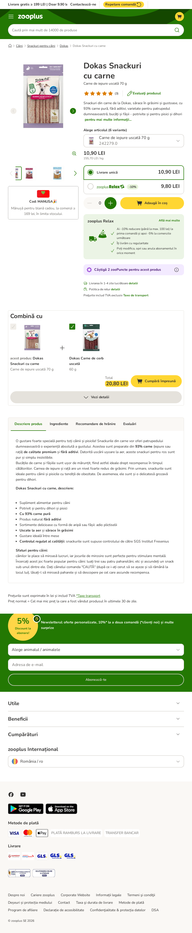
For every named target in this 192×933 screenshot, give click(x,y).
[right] (73, 111)
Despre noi (16, 895)
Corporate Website (75, 895)
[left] (13, 111)
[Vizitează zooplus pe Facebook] (11, 794)
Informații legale (108, 895)
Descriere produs (28, 424)
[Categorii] (11, 17)
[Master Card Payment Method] (28, 834)
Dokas (64, 46)
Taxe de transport (135, 295)
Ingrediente (59, 424)
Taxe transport (89, 595)
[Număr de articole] (100, 203)
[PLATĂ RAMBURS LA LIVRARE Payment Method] (76, 833)
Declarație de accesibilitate (64, 910)
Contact (64, 902)
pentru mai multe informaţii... (108, 119)
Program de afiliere (23, 910)
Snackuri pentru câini (41, 46)
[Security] (19, 874)
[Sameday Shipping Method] (14, 857)
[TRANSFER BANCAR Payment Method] (122, 833)
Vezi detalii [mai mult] (96, 397)
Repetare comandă (123, 5)
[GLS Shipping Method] (42, 857)
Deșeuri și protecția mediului (30, 902)
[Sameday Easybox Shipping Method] (28, 857)
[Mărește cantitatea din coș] (110, 203)
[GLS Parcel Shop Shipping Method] (70, 857)
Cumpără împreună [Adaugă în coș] (159, 381)
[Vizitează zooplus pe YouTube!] (23, 794)
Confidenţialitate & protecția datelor (118, 910)
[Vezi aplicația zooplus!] (26, 813)
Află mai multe (169, 220)
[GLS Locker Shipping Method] (56, 857)
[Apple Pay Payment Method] (42, 834)
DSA (155, 910)
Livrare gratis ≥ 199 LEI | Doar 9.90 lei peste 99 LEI (49, 4)
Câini (19, 46)
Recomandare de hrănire (96, 424)
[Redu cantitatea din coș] (90, 203)
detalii (133, 283)
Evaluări (129, 424)
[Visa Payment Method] (14, 834)
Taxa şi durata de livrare (94, 902)
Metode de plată (131, 902)
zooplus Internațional (33, 749)
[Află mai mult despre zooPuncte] (176, 269)
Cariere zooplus (43, 895)
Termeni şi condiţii (141, 895)
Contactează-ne (83, 4)
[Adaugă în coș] (152, 203)
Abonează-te (96, 679)
